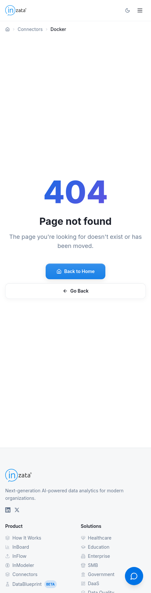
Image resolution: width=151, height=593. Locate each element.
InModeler (19, 565)
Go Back (76, 291)
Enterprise (95, 556)
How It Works (23, 538)
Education (95, 547)
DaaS (90, 583)
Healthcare (96, 538)
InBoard (17, 547)
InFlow (15, 556)
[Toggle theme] (127, 10)
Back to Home (75, 271)
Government (97, 574)
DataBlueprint (31, 584)
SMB (89, 565)
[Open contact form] (134, 576)
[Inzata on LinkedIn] (7, 510)
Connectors (30, 29)
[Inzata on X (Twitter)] (17, 510)
